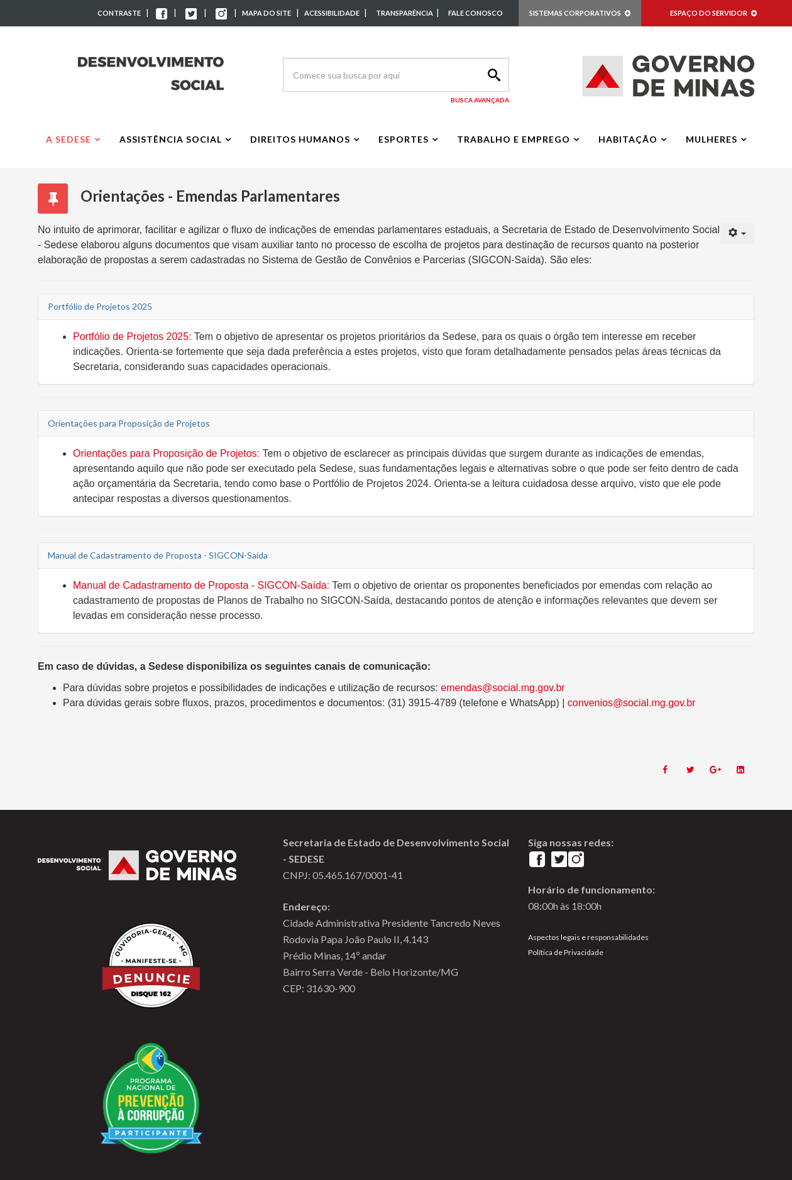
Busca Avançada (480, 100)
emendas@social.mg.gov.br (502, 687)
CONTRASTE (119, 13)
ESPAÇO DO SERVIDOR (713, 13)
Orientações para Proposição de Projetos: (166, 453)
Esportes (403, 139)
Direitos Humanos (300, 139)
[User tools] (737, 233)
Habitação (627, 139)
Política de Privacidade (565, 952)
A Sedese (68, 139)
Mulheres (711, 139)
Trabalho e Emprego (513, 139)
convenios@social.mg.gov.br (632, 702)
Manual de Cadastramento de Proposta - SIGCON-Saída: (201, 585)
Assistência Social (170, 139)
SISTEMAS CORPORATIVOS (579, 13)
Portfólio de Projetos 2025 (131, 336)
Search (492, 74)
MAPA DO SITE (266, 13)
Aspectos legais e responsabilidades (588, 937)
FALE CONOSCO (475, 13)
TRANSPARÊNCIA (404, 13)
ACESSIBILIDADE (332, 13)
